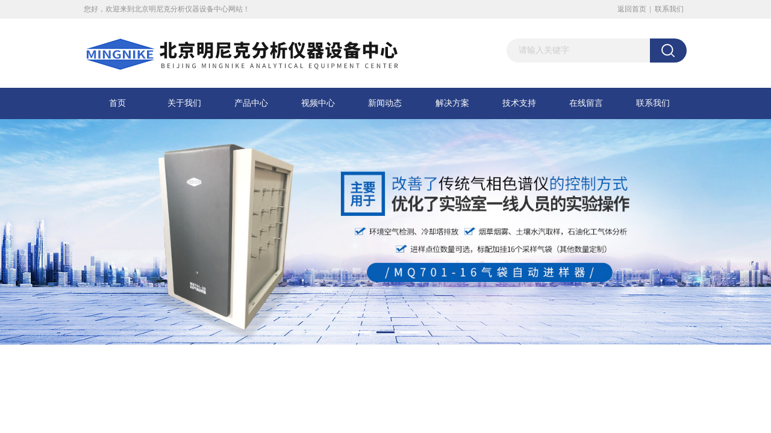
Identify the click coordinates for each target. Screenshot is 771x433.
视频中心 (318, 103)
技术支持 (519, 103)
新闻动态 (385, 103)
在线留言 (586, 103)
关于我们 (184, 103)
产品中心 (251, 103)
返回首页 (631, 9)
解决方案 (452, 103)
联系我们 (669, 9)
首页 (117, 103)
